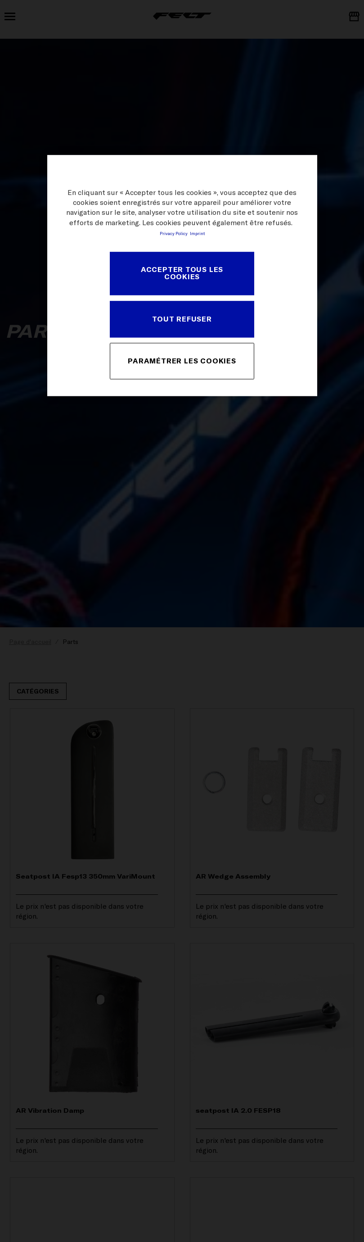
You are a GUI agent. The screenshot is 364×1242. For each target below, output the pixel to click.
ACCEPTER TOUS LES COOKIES (182, 273)
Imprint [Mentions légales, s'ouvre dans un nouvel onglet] (197, 233)
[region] (182, 275)
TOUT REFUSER (181, 318)
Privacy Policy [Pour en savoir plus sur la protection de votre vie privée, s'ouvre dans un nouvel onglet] (174, 233)
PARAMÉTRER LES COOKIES (182, 360)
